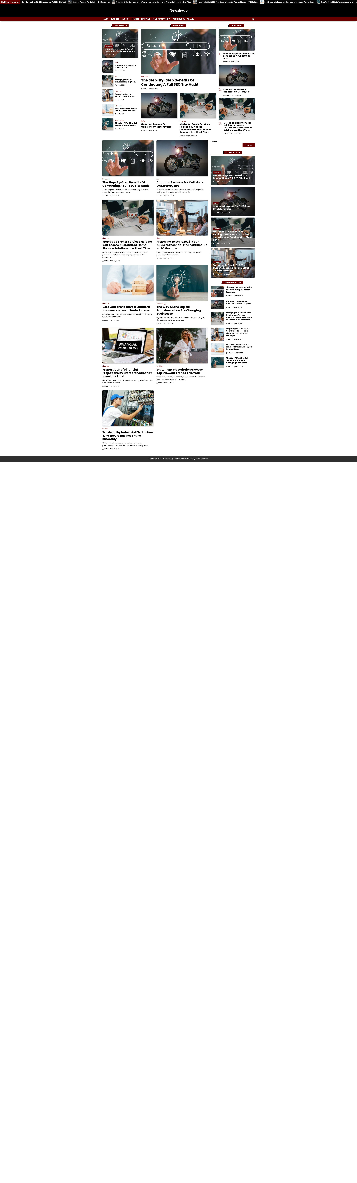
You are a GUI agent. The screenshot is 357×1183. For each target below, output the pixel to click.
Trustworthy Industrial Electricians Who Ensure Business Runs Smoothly (127, 435)
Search (214, 141)
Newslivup (178, 10)
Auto (106, 19)
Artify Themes (202, 458)
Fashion (125, 19)
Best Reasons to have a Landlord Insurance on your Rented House (292, 2)
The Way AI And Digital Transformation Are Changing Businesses (126, 124)
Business (115, 19)
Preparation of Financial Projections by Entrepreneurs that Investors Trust (127, 373)
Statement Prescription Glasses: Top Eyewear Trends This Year (179, 371)
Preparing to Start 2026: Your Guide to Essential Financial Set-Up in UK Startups (230, 2)
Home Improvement (161, 19)
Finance (135, 19)
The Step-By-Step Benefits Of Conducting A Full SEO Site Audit (45, 2)
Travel (190, 19)
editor (145, 89)
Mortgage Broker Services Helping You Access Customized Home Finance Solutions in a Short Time (156, 2)
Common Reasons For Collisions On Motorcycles (94, 2)
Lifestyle (145, 19)
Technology (179, 19)
